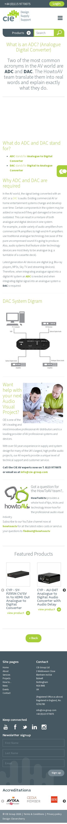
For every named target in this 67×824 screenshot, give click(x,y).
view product (15, 612)
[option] (18, 588)
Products (21, 33)
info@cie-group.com (34, 472)
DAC (15, 198)
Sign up (56, 772)
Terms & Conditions (34, 814)
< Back (33, 638)
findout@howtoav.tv (36, 531)
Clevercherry (18, 818)
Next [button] (64, 590)
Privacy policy (54, 814)
